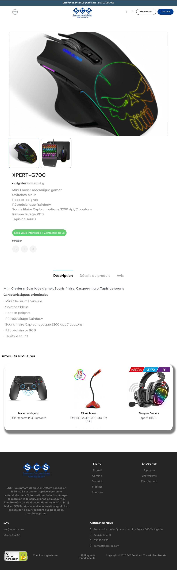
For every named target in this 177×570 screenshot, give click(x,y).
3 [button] (83, 427)
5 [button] (90, 427)
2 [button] (80, 427)
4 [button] (86, 427)
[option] (80, 395)
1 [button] (76, 427)
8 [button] (100, 427)
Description (63, 275)
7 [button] (97, 427)
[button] (146, 12)
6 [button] (93, 427)
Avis (120, 275)
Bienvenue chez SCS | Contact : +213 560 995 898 (88, 3)
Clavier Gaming (34, 183)
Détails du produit (95, 275)
